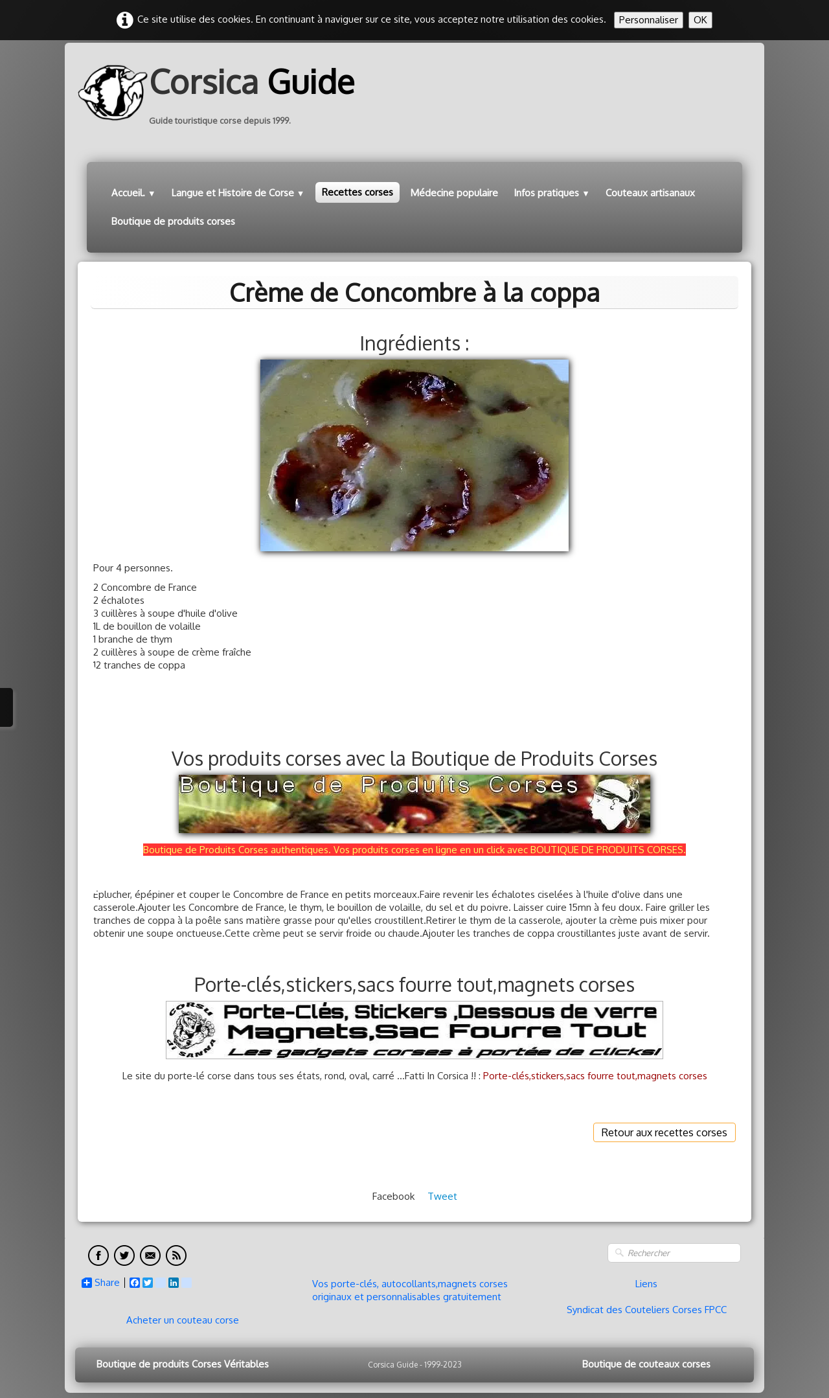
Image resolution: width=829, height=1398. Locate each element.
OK (700, 20)
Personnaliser (648, 20)
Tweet (442, 1196)
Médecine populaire (454, 193)
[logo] (221, 92)
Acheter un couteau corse (182, 1320)
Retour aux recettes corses (664, 1132)
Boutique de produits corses (173, 221)
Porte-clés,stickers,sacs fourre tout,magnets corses (595, 1076)
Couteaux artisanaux (650, 193)
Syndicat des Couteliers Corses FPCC (647, 1309)
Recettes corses (357, 192)
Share (101, 1283)
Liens (646, 1284)
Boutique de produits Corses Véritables (183, 1364)
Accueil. (133, 193)
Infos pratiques (552, 193)
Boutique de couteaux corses (646, 1364)
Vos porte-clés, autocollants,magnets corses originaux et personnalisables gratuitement (410, 1290)
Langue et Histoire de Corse (238, 193)
